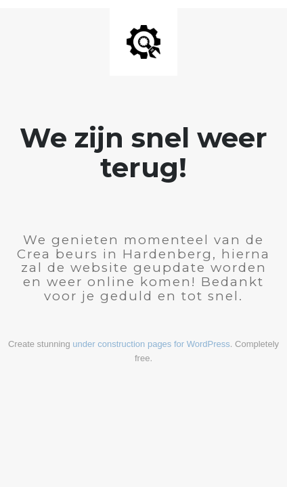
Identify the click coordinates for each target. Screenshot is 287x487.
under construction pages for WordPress (150, 344)
